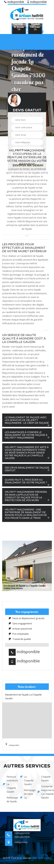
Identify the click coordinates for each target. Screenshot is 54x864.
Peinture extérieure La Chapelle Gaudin (10, 784)
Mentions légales (42, 858)
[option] (19, 27)
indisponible (14, 2)
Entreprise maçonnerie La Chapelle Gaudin (44, 792)
